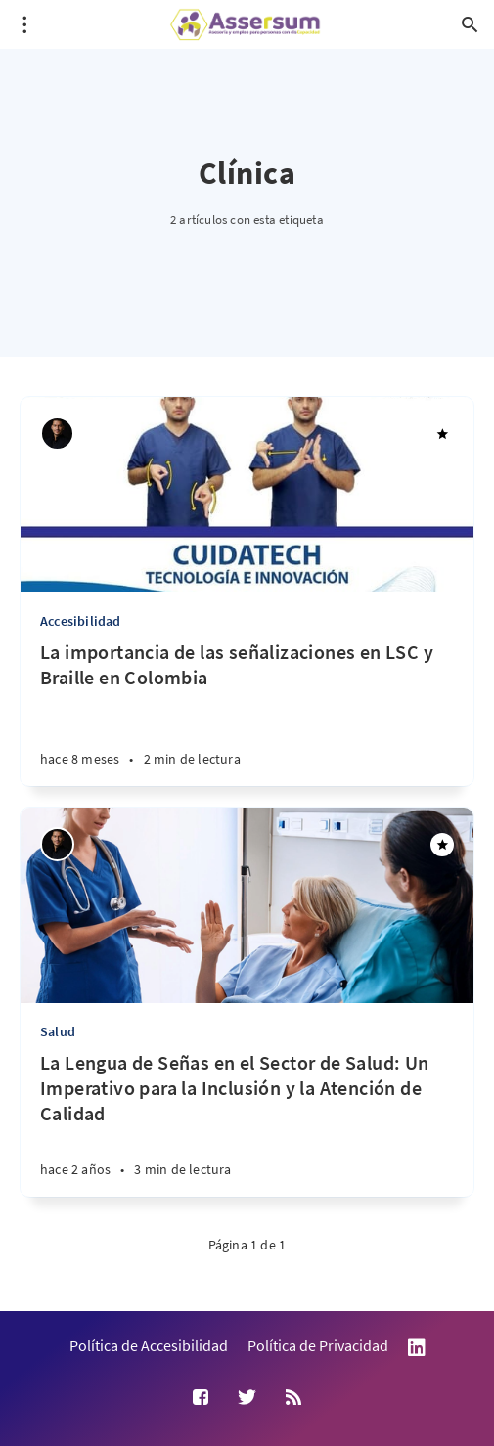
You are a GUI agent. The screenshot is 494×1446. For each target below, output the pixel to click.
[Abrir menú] (24, 24)
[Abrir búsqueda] (469, 24)
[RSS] (293, 1398)
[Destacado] (442, 434)
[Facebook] (200, 1398)
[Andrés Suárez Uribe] (57, 433)
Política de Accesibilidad (148, 1345)
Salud (57, 1031)
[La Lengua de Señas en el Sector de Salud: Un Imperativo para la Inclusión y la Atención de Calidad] (247, 1123)
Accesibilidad (80, 621)
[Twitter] (247, 1398)
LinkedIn (416, 1348)
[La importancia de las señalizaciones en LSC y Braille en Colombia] (247, 712)
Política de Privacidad (317, 1345)
